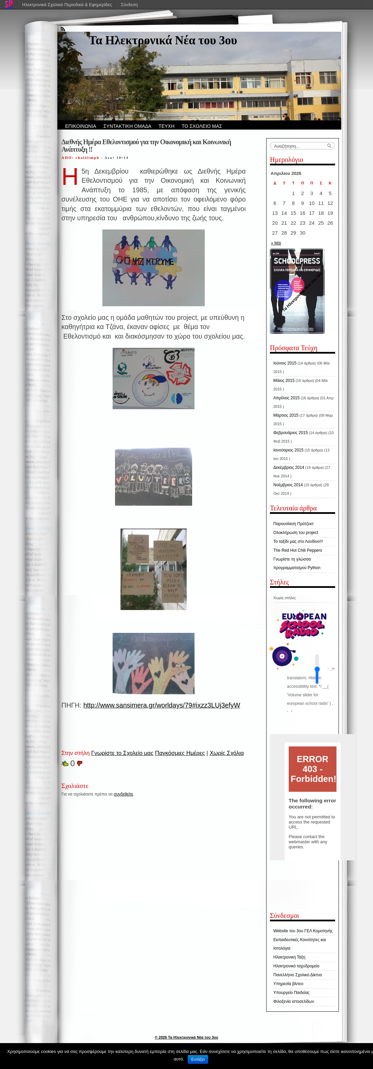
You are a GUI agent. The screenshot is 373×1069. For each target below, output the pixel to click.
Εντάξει (198, 1059)
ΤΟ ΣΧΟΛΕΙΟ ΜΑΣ (202, 126)
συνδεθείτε (123, 794)
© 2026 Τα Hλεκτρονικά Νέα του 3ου (186, 1037)
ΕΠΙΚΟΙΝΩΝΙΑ (80, 126)
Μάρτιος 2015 (285, 415)
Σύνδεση (129, 4)
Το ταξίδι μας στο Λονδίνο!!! (298, 541)
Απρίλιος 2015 (286, 398)
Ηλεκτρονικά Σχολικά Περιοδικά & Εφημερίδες (67, 4)
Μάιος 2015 (284, 380)
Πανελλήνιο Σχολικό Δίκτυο (297, 975)
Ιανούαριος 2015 (288, 450)
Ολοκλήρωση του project (295, 532)
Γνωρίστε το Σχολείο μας (122, 753)
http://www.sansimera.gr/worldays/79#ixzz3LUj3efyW (161, 705)
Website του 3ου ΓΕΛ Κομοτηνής (303, 931)
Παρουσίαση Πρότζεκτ (293, 523)
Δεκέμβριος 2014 (288, 467)
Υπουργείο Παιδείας (291, 992)
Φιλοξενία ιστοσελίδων (293, 1001)
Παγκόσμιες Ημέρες (180, 753)
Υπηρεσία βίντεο (288, 983)
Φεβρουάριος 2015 (290, 432)
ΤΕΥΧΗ (167, 126)
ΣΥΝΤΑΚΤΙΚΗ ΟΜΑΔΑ (127, 126)
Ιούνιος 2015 (285, 363)
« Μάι (276, 243)
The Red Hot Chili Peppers (297, 550)
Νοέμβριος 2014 (288, 484)
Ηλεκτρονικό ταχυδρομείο (296, 966)
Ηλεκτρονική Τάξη (289, 957)
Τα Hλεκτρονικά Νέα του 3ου (163, 40)
